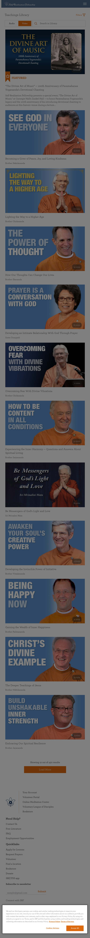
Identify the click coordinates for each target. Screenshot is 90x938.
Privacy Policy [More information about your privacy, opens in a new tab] (54, 921)
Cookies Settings (52, 928)
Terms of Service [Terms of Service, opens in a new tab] (67, 921)
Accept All (75, 928)
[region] (45, 919)
